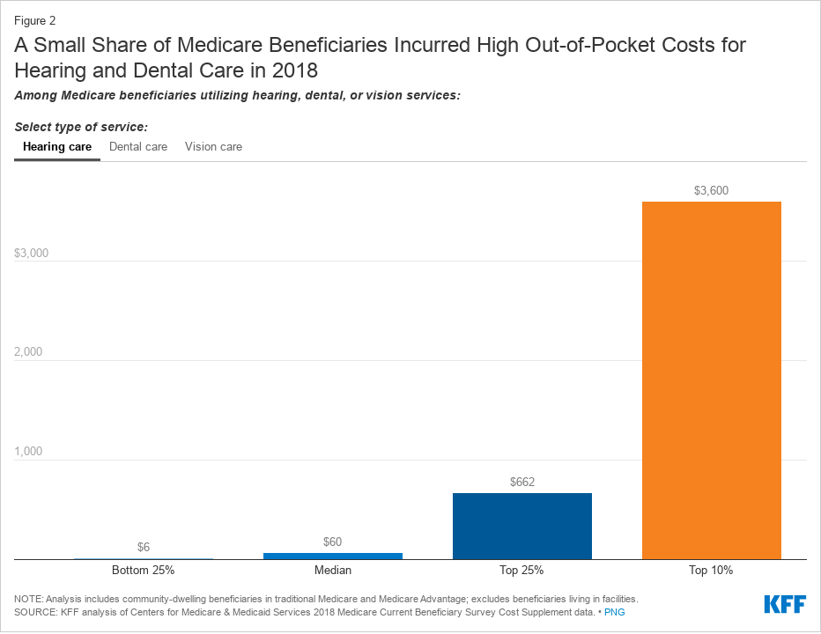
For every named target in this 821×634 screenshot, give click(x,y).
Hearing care (57, 146)
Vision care (213, 146)
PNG (614, 612)
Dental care (138, 146)
